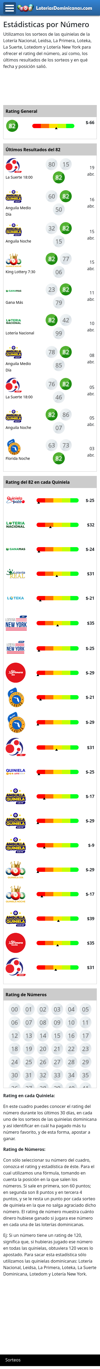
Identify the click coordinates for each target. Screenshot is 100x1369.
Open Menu (9, 8)
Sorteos (13, 1360)
